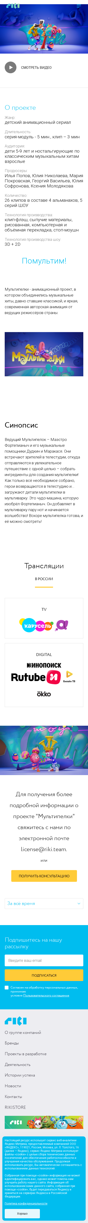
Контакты (13, 1097)
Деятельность (18, 1065)
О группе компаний (23, 1033)
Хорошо (22, 1213)
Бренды (12, 1043)
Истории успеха (20, 1075)
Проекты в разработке (25, 1054)
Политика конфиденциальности (26, 1203)
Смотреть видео (36, 68)
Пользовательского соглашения (46, 995)
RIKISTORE (15, 1108)
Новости (13, 1086)
